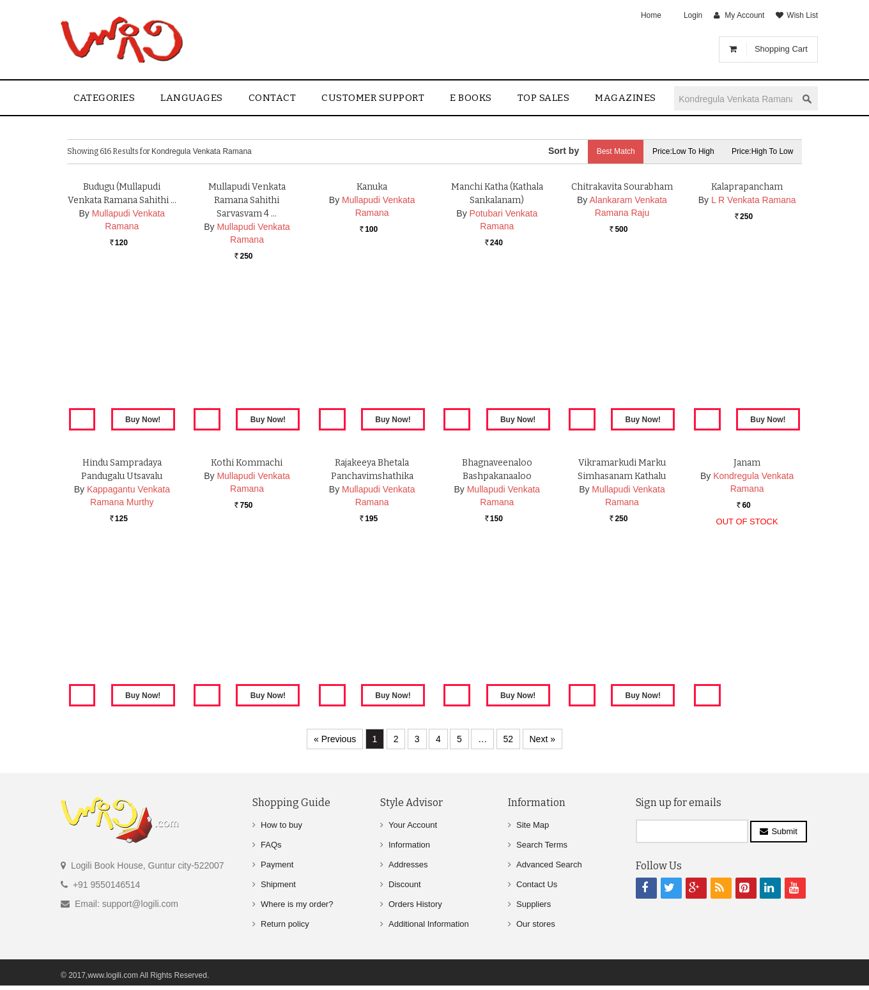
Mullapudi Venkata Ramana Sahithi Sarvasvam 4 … (247, 349)
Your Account (412, 825)
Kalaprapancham (747, 335)
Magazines (625, 97)
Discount (404, 884)
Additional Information (428, 924)
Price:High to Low (762, 151)
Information (409, 844)
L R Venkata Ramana (753, 349)
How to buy (281, 825)
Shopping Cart (781, 49)
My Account (744, 15)
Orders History (415, 904)
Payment (277, 864)
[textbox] (735, 98)
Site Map (532, 825)
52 (509, 739)
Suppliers (533, 904)
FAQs (271, 844)
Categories (104, 97)
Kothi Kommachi (246, 611)
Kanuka (372, 335)
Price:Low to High (681, 151)
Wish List (802, 15)
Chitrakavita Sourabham (622, 335)
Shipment (278, 884)
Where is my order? (297, 904)
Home (651, 15)
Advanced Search (549, 864)
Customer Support (372, 97)
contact (272, 97)
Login (693, 15)
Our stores (535, 924)
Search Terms (541, 844)
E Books (471, 97)
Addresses (407, 864)
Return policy (285, 924)
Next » (542, 739)
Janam (747, 611)
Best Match (611, 151)
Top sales (544, 97)
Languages (191, 97)
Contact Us (536, 884)
